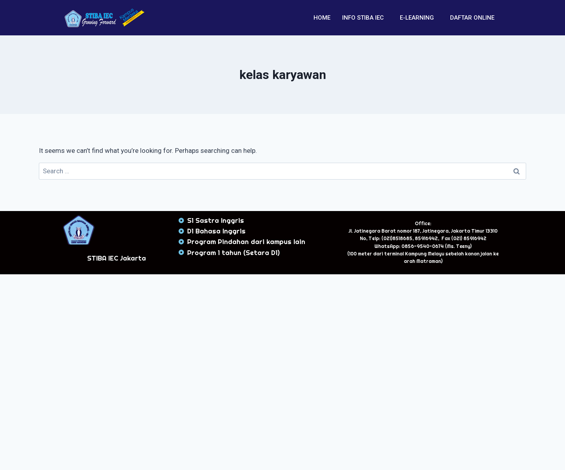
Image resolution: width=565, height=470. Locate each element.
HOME (321, 17)
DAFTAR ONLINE (472, 17)
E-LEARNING (417, 17)
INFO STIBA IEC (363, 17)
